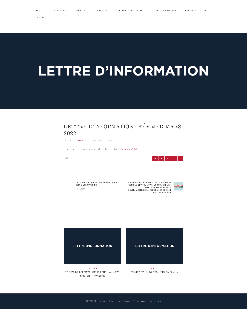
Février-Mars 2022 (128, 149)
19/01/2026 (154, 268)
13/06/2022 (68, 140)
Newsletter (83, 140)
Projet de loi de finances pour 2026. (154, 272)
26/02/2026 (92, 268)
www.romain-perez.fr (150, 301)
